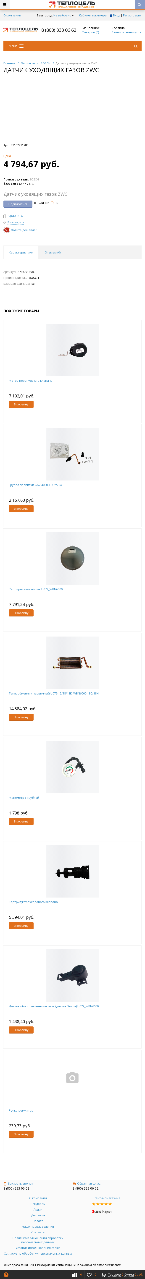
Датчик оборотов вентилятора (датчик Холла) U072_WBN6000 (54, 1006)
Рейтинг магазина (107, 1198)
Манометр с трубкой (24, 798)
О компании (12, 15)
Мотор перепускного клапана (31, 380)
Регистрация (132, 15)
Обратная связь (87, 1183)
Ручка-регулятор (21, 1110)
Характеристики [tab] (21, 252)
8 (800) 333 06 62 (58, 30)
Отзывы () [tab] (53, 252)
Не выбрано (63, 15)
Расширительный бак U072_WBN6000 (36, 589)
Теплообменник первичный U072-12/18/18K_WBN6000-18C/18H (54, 693)
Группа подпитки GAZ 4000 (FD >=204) (35, 485)
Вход (116, 15)
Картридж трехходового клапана (33, 902)
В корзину (21, 404)
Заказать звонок (18, 1183)
